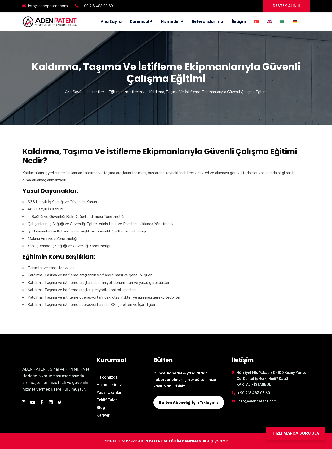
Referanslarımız (207, 21)
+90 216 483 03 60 (94, 5)
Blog (101, 407)
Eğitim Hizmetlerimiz (127, 92)
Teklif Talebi (108, 400)
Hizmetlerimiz (109, 384)
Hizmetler (170, 21)
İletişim (239, 21)
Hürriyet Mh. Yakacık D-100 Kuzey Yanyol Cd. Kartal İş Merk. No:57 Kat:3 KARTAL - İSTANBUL (272, 379)
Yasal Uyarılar (109, 392)
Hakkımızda (107, 377)
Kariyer (103, 415)
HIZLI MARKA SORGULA (296, 433)
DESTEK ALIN (286, 6)
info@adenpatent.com (45, 5)
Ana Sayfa (73, 92)
